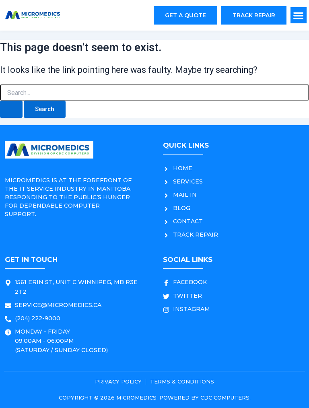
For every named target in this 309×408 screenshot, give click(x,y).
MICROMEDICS (136, 397)
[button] (298, 15)
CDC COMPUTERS (224, 397)
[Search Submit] (11, 109)
